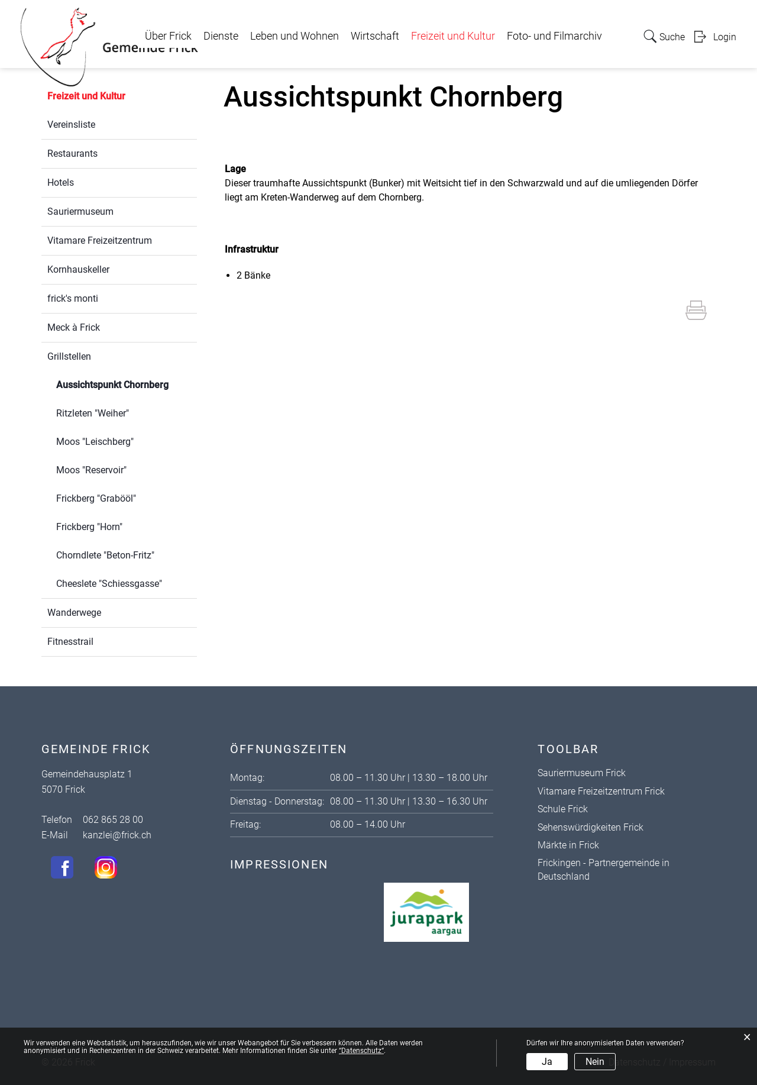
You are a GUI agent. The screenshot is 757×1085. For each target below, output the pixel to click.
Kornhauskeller (78, 269)
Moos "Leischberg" (95, 441)
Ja (547, 1061)
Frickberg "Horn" (89, 526)
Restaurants (72, 153)
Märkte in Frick (568, 845)
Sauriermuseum (80, 211)
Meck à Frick (73, 327)
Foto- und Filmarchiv (554, 36)
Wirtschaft (375, 36)
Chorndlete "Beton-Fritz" (105, 555)
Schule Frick (563, 809)
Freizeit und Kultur (453, 36)
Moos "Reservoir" (91, 470)
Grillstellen (69, 356)
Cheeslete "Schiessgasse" (109, 583)
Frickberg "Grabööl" (96, 498)
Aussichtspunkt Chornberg (126, 383)
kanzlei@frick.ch (117, 835)
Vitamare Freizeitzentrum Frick (601, 791)
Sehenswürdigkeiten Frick (590, 827)
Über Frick (168, 36)
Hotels (60, 182)
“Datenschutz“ (361, 1051)
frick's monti (72, 298)
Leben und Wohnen (294, 36)
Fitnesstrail (70, 641)
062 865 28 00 (113, 819)
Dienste (220, 36)
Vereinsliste (71, 124)
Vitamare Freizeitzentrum (99, 240)
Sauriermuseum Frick (582, 773)
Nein (594, 1061)
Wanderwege (74, 612)
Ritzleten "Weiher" (92, 413)
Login (724, 37)
